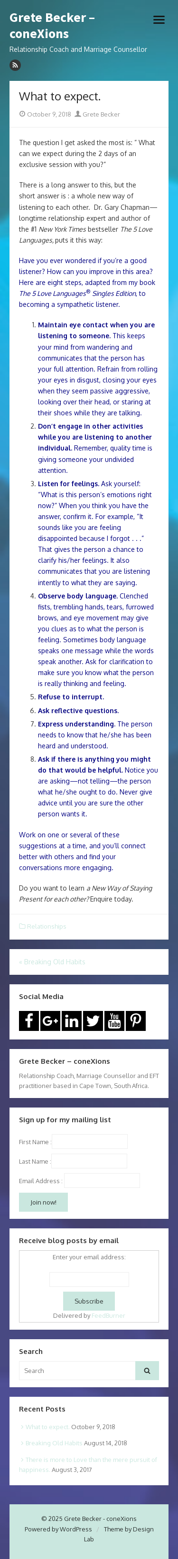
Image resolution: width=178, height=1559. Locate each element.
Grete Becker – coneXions (52, 25)
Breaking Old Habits (54, 1443)
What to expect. (48, 1427)
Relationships (46, 926)
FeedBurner (108, 1315)
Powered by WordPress (58, 1529)
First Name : (73, 1142)
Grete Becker (97, 114)
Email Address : (41, 1181)
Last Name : (73, 1161)
